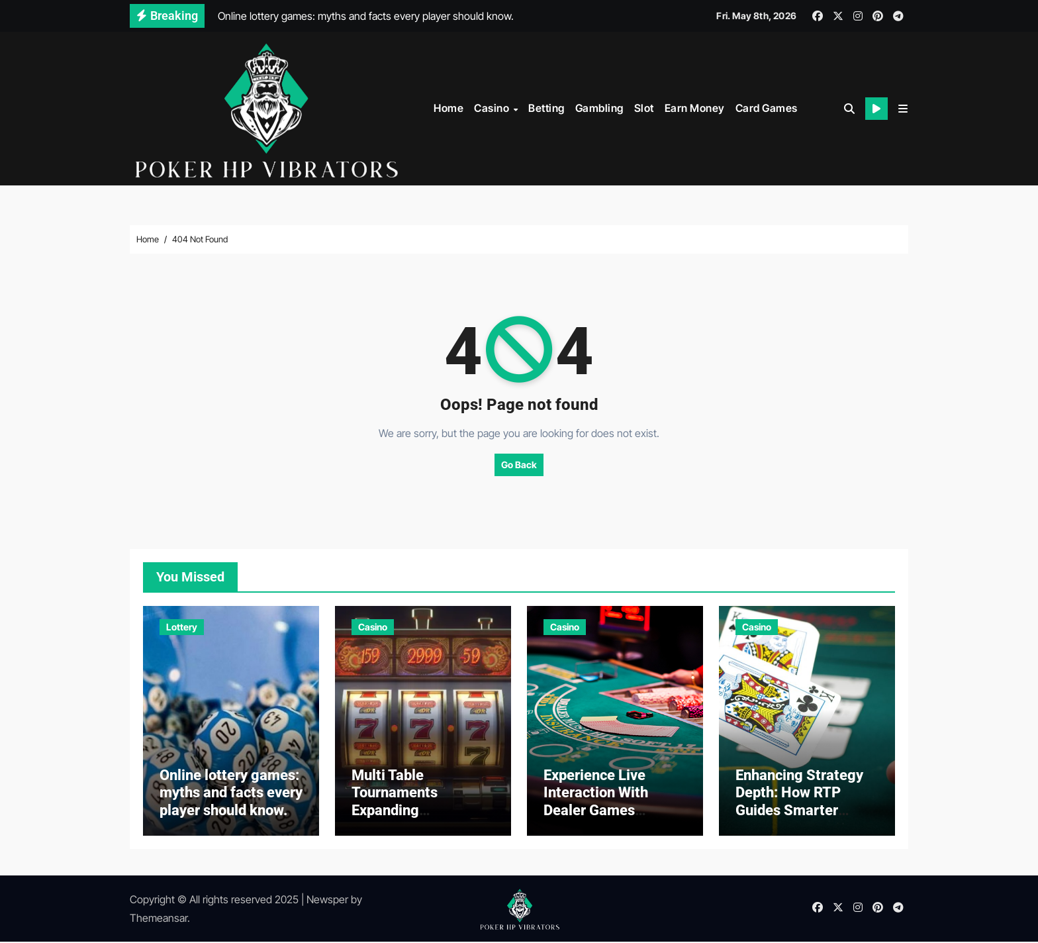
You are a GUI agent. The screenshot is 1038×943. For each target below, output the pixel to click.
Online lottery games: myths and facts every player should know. (231, 794)
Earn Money (695, 108)
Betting (546, 108)
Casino (493, 108)
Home (448, 108)
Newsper (327, 900)
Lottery (181, 626)
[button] (903, 108)
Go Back (519, 464)
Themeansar (158, 919)
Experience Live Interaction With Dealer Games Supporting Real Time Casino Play (614, 811)
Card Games (766, 108)
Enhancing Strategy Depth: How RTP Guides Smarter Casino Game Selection (799, 811)
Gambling (599, 108)
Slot (644, 108)
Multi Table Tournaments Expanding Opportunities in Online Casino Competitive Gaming (418, 820)
